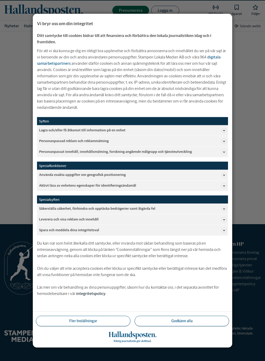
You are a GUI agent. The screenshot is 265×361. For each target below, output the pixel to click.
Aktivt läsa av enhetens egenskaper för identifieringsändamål (133, 185)
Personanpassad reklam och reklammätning (133, 141)
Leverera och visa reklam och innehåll (133, 219)
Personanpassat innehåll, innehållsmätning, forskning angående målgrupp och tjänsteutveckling (133, 151)
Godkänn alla (182, 320)
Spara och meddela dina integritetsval (133, 230)
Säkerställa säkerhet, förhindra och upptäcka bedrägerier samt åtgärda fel (133, 208)
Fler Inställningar (83, 320)
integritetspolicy (90, 293)
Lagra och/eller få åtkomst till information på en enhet (133, 130)
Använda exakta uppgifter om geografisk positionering (133, 174)
